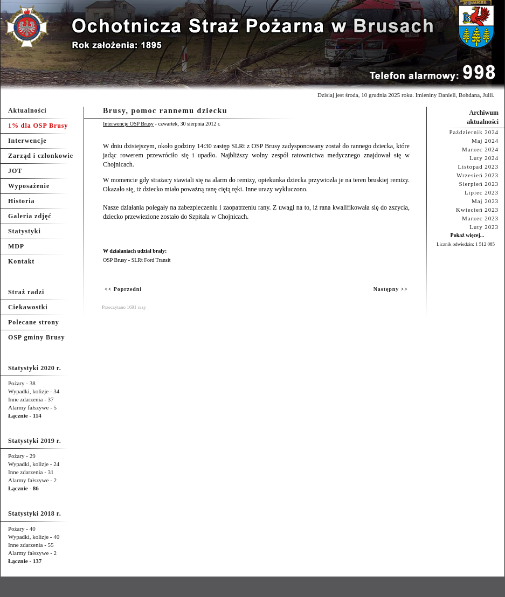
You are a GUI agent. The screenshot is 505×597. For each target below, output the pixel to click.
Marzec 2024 (480, 149)
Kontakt (21, 261)
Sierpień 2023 (479, 184)
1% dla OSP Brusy (38, 125)
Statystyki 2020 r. (34, 368)
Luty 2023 (484, 227)
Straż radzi (26, 292)
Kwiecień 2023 (477, 209)
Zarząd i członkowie (40, 155)
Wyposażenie (29, 186)
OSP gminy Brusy (36, 337)
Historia (21, 201)
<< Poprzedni (123, 289)
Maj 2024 (485, 140)
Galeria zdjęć (29, 216)
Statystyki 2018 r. (34, 513)
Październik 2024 (474, 132)
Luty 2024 (484, 158)
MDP (16, 246)
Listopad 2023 (478, 166)
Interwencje (27, 140)
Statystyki (24, 231)
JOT (15, 171)
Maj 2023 (485, 201)
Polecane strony (33, 322)
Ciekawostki (28, 307)
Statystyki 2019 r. (34, 441)
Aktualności (27, 110)
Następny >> (390, 289)
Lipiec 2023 (482, 192)
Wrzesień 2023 (477, 175)
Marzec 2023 (480, 218)
